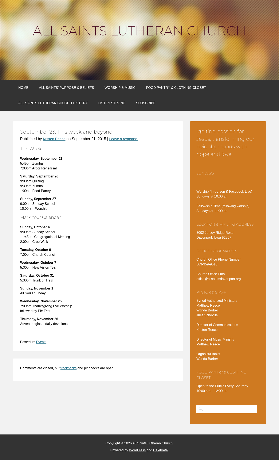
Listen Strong (112, 103)
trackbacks (68, 368)
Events (41, 342)
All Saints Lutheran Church (139, 31)
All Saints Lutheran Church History (53, 103)
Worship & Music (120, 87)
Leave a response (123, 139)
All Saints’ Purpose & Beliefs (66, 87)
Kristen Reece (54, 139)
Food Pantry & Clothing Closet (176, 87)
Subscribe (145, 103)
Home (23, 87)
